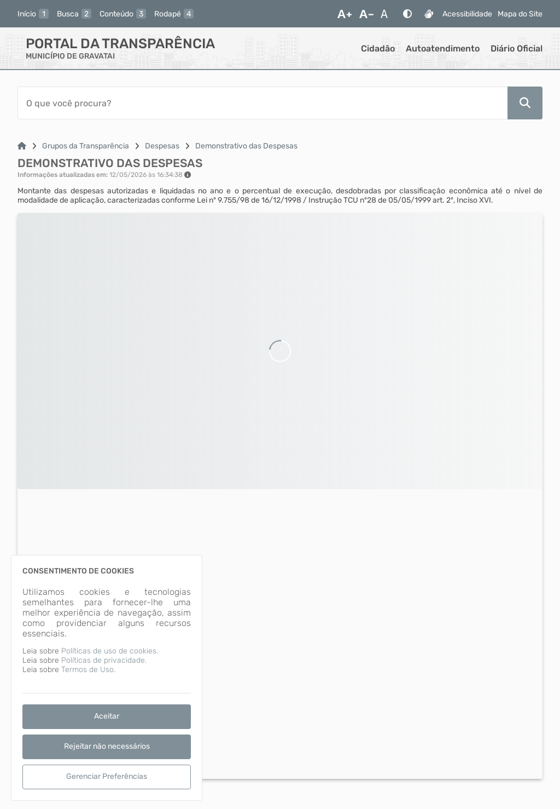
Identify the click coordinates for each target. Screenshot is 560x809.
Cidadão (378, 48)
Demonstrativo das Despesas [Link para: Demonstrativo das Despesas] (246, 146)
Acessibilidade (467, 14)
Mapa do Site (520, 14)
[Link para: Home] (22, 146)
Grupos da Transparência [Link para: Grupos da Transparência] (85, 146)
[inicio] (33, 14)
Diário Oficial (516, 48)
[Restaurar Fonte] (387, 13)
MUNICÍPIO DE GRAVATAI (70, 56)
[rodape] (174, 14)
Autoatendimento (443, 48)
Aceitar (106, 716)
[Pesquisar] (525, 103)
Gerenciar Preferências (106, 776)
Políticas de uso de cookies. (109, 651)
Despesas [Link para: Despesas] (162, 146)
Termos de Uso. (88, 669)
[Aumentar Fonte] (344, 13)
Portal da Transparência (120, 43)
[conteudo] (123, 14)
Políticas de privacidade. (104, 660)
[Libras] (429, 14)
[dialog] (106, 678)
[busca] (74, 14)
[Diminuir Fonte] (366, 13)
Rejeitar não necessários (107, 746)
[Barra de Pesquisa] (263, 103)
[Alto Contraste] (407, 14)
